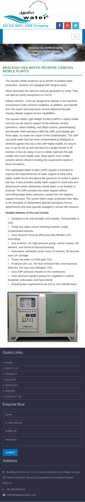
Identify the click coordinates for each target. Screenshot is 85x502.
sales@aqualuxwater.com (21, 494)
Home (9, 362)
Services (11, 385)
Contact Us (13, 396)
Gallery (11, 379)
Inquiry (10, 391)
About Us (11, 368)
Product (11, 374)
